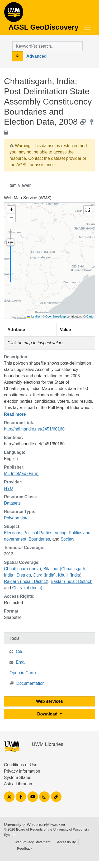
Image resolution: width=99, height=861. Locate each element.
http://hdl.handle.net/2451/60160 (34, 429)
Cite (19, 651)
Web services (49, 701)
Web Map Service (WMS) (27, 198)
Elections (12, 533)
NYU (8, 488)
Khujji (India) (70, 575)
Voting (60, 533)
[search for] (47, 46)
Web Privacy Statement (32, 842)
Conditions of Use (20, 765)
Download (48, 714)
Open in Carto (23, 672)
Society (67, 539)
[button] (11, 210)
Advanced (36, 56)
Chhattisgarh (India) (22, 569)
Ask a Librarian (18, 784)
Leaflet (33, 316)
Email (21, 662)
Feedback (24, 848)
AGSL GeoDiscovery (13, 14)
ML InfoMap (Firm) (21, 473)
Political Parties (37, 533)
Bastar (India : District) (71, 581)
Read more (15, 414)
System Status (17, 777)
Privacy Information (22, 771)
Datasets (12, 503)
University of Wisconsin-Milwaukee (34, 824)
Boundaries (39, 539)
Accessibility (66, 842)
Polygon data (16, 518)
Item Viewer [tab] (19, 185)
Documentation (27, 683)
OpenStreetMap (55, 316)
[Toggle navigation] (87, 27)
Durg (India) (44, 575)
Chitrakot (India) (27, 588)
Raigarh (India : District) (26, 581)
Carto (89, 316)
